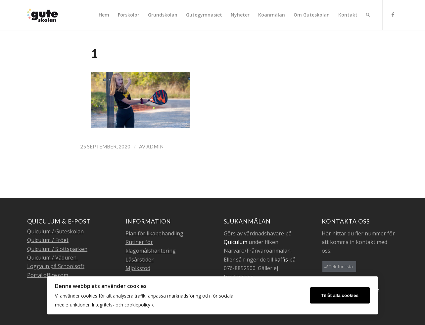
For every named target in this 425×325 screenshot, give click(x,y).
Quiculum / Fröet (48, 240)
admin (155, 146)
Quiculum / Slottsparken (57, 249)
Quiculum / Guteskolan (55, 231)
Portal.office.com (47, 275)
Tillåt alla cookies (339, 295)
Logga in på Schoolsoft (55, 266)
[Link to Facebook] (393, 15)
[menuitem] (104, 15)
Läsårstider (139, 259)
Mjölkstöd (137, 268)
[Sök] (368, 15)
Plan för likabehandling (154, 233)
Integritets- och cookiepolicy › (122, 305)
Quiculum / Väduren (52, 257)
